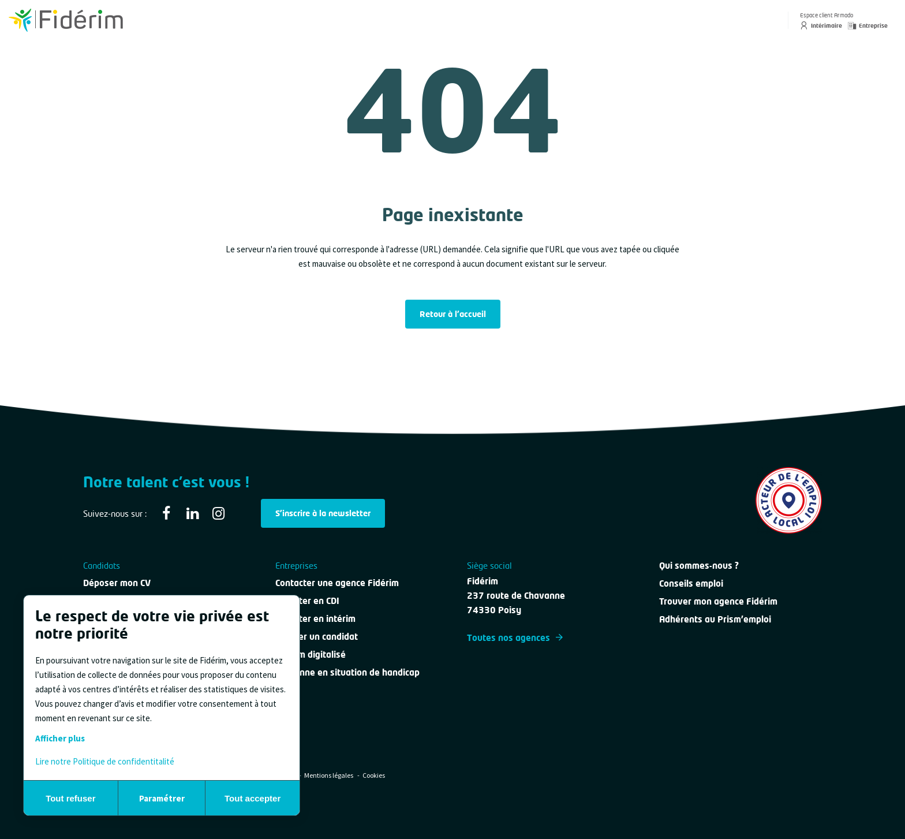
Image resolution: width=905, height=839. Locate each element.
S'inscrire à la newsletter (323, 513)
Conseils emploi (691, 583)
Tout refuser (70, 798)
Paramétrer (162, 798)
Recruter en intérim (315, 618)
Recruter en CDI (307, 600)
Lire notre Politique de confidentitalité (104, 761)
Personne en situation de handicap (347, 672)
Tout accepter (253, 798)
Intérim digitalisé (310, 654)
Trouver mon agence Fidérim (718, 601)
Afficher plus (60, 738)
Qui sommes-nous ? (699, 565)
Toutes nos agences (515, 637)
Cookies (373, 775)
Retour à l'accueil (453, 314)
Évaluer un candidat (316, 636)
